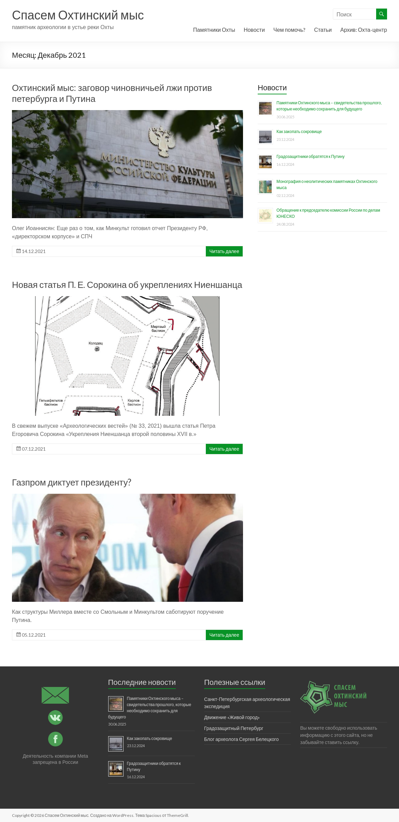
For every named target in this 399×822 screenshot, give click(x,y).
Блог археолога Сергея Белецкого (241, 739)
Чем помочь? (289, 29)
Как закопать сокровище (299, 131)
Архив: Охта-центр (363, 29)
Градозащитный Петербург (233, 728)
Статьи (323, 29)
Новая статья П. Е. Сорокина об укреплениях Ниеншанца (127, 284)
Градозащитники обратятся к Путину (310, 156)
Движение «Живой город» (232, 717)
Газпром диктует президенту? (71, 482)
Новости (254, 29)
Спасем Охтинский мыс (78, 14)
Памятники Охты (214, 29)
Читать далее (224, 251)
